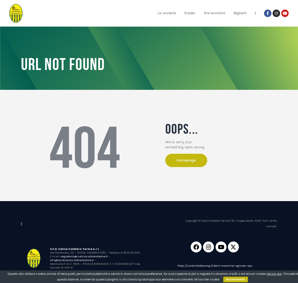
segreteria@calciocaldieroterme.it (84, 256)
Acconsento (235, 279)
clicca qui (274, 274)
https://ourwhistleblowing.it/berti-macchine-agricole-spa (214, 267)
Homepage (186, 160)
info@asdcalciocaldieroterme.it (72, 260)
